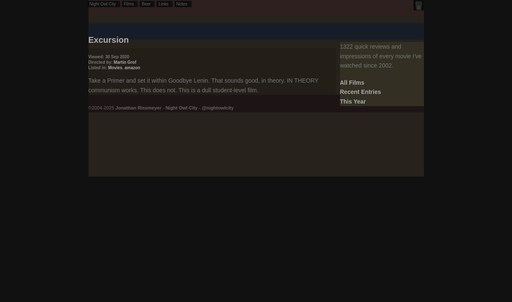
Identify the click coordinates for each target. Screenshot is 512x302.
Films (129, 4)
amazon (132, 67)
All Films (352, 82)
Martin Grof (125, 62)
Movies (115, 67)
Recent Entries (360, 92)
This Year (353, 101)
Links (163, 4)
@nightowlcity (218, 107)
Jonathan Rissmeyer (138, 107)
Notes (182, 4)
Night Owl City (102, 4)
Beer (146, 4)
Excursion (108, 39)
